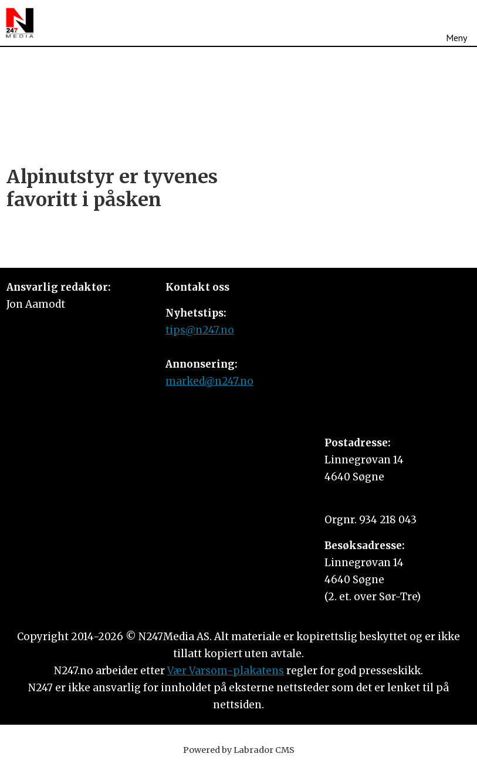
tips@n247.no (199, 330)
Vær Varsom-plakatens (225, 670)
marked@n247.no (209, 381)
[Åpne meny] (456, 22)
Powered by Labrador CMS (239, 750)
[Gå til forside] (19, 23)
